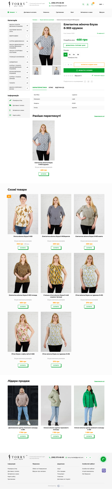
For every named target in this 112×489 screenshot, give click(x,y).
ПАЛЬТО (19, 83)
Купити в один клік (89, 65)
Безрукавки (19, 36)
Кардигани (19, 62)
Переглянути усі (99, 116)
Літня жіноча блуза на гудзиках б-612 (89, 295)
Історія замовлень (88, 471)
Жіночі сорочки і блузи (19, 88)
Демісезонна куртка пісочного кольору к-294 (22, 428)
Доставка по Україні (63, 479)
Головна (35, 20)
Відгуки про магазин (39, 471)
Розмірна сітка (15, 100)
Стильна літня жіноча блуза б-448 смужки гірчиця (56, 296)
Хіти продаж (61, 471)
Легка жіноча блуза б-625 (22, 236)
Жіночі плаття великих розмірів (19, 25)
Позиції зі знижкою (19, 57)
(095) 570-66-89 (56, 3)
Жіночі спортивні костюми (19, 51)
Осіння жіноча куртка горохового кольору (56, 428)
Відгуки (101, 12)
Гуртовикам (60, 12)
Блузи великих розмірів (19, 72)
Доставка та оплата (30, 12)
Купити (43, 174)
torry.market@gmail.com (58, 6)
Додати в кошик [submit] (84, 70)
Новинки (46, 12)
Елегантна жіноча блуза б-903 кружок (44, 163)
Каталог (12, 12)
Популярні (60, 474)
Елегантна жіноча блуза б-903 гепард (23, 295)
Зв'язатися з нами (86, 12)
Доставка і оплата (16, 105)
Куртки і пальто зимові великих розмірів (19, 67)
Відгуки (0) (60, 87)
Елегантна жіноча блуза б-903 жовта (89, 236)
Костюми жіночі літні (19, 30)
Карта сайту (14, 115)
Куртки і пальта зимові (19, 78)
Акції (58, 469)
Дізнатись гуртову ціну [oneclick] (76, 45)
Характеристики (40, 87)
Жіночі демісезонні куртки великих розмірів (19, 46)
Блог (72, 12)
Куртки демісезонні (19, 41)
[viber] (104, 470)
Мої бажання (86, 474)
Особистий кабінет (88, 469)
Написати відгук (98, 75)
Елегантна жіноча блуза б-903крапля (56, 236)
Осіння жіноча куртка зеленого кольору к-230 (89, 428)
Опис (51, 87)
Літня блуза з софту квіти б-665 (22, 354)
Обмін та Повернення (40, 469)
